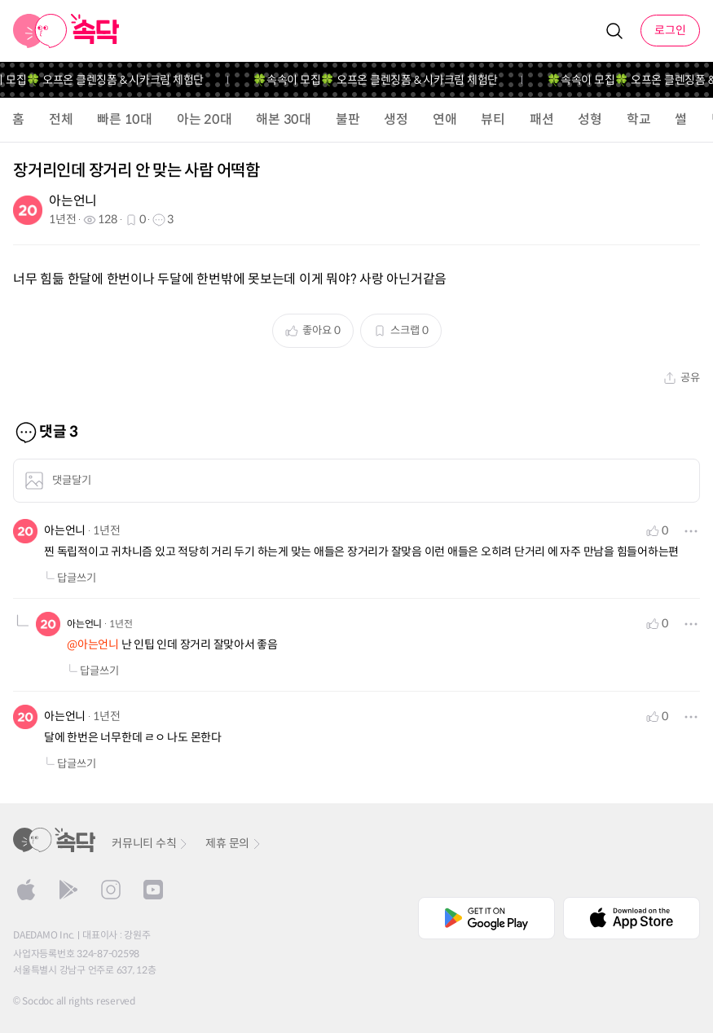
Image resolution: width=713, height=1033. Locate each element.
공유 (681, 378)
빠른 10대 (124, 119)
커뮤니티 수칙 (150, 843)
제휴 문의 (233, 843)
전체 (61, 119)
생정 (396, 119)
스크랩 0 (401, 330)
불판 (348, 119)
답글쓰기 (70, 578)
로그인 (670, 30)
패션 (542, 119)
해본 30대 (283, 119)
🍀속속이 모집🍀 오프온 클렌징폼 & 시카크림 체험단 (381, 80)
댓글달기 (57, 480)
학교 (639, 119)
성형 (590, 119)
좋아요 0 (313, 330)
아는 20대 (204, 119)
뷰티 (493, 119)
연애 (445, 119)
